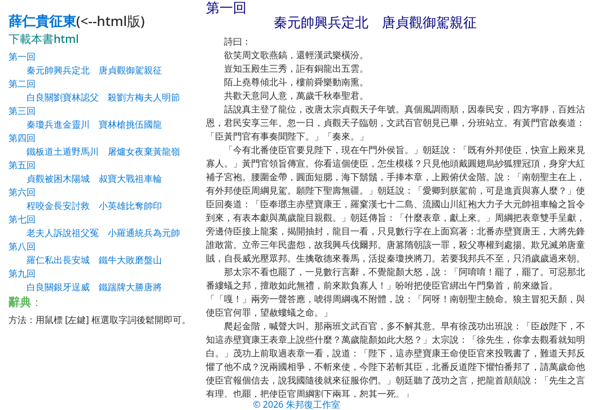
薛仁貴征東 (42, 20)
